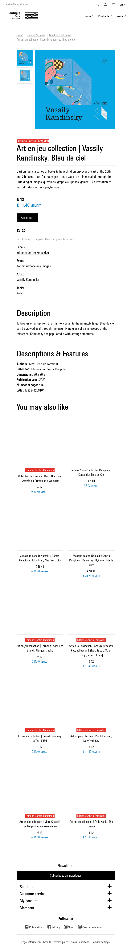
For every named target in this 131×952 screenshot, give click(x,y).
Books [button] (87, 16)
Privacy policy (60, 942)
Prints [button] (119, 16)
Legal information (31, 942)
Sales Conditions (80, 942)
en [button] (121, 4)
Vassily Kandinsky (28, 280)
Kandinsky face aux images (34, 266)
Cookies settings (101, 942)
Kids (19, 293)
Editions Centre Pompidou (33, 252)
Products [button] (103, 16)
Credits (47, 942)
